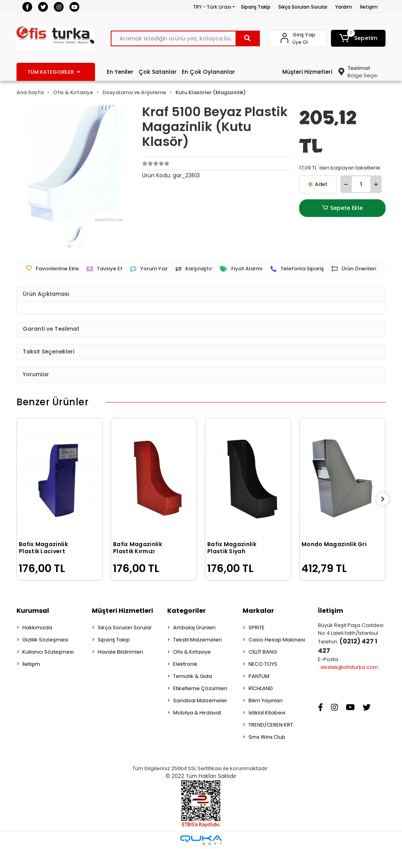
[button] (358, 38)
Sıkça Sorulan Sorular (302, 7)
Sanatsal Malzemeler (200, 700)
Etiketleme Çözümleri (200, 688)
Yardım (343, 7)
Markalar (258, 610)
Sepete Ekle (342, 208)
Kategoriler (186, 610)
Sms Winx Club (267, 737)
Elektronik (185, 664)
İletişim (369, 7)
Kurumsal (32, 610)
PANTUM (259, 676)
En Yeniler (120, 72)
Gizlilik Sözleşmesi (45, 639)
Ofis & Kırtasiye (192, 652)
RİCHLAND (261, 688)
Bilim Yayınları (266, 700)
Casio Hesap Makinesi (277, 639)
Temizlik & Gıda (192, 676)
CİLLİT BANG (263, 652)
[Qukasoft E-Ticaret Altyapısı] (201, 840)
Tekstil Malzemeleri (197, 639)
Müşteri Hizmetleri (307, 72)
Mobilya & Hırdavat (197, 712)
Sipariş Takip (255, 7)
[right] (385, 499)
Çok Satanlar (158, 72)
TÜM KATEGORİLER (53, 72)
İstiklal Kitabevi (267, 712)
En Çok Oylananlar (208, 72)
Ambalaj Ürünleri (194, 627)
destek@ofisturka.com (349, 667)
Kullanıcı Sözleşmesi (48, 652)
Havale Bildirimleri (120, 652)
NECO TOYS (263, 664)
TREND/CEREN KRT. (271, 725)
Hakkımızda (37, 627)
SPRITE (257, 627)
